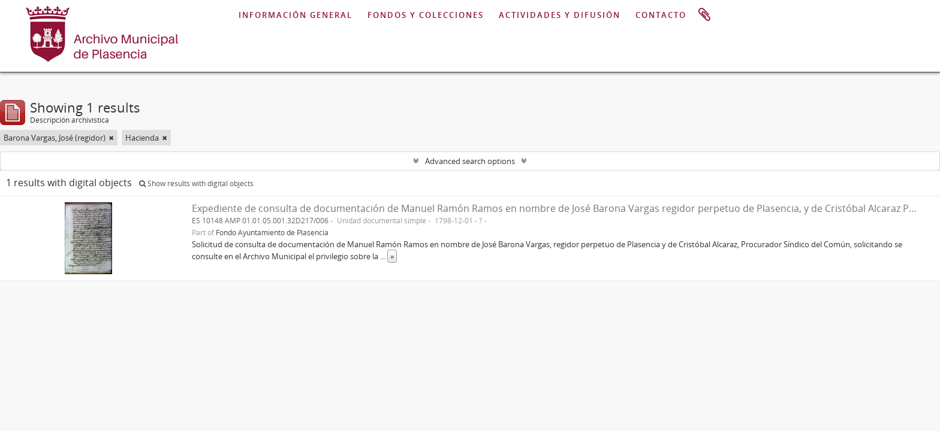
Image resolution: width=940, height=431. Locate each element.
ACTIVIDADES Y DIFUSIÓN (559, 15)
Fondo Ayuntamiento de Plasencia (272, 232)
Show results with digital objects (196, 183)
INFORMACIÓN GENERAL (295, 15)
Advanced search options (470, 161)
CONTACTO (660, 15)
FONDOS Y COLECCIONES (425, 15)
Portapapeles (704, 15)
